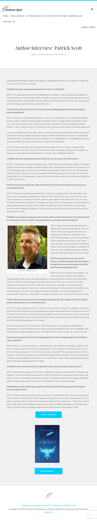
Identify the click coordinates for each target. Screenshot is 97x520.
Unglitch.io (48, 512)
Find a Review (17, 16)
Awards (72, 16)
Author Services (35, 16)
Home (5, 16)
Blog (80, 16)
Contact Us (9, 22)
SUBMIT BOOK (88, 27)
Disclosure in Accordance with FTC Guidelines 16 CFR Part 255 (48, 505)
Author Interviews (56, 16)
